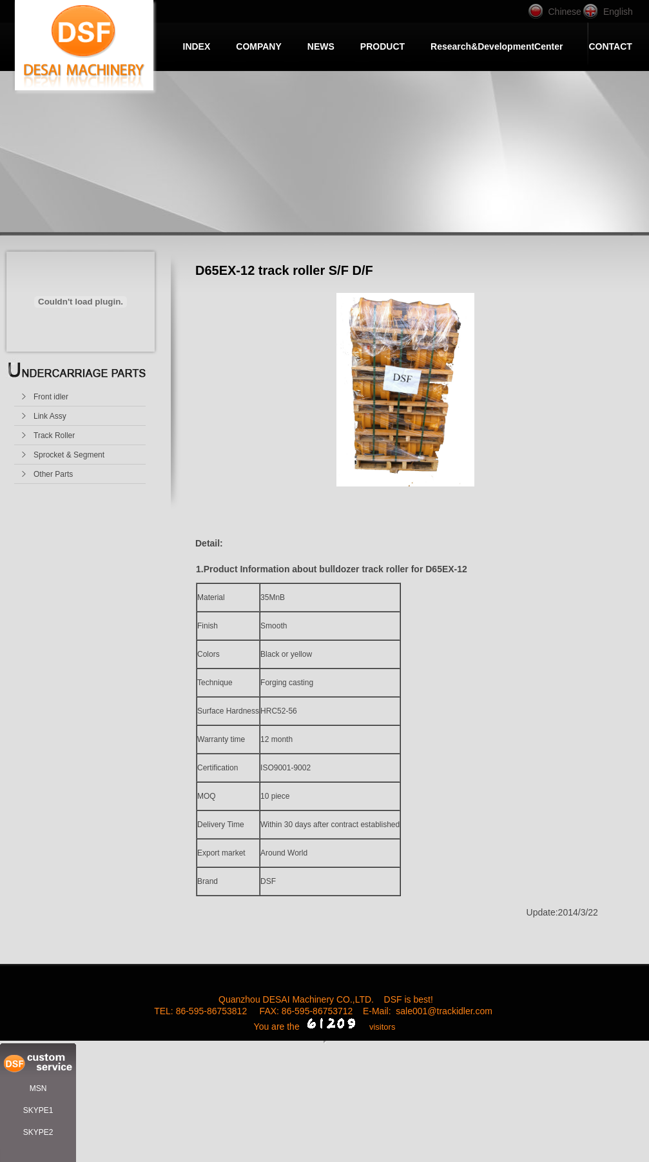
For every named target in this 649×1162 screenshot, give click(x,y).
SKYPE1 (38, 1110)
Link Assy (50, 416)
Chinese (564, 11)
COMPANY (259, 46)
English (618, 11)
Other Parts (53, 474)
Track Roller (54, 435)
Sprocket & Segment (69, 454)
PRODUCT (382, 46)
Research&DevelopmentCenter (497, 46)
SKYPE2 (38, 1132)
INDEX (197, 46)
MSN (38, 1088)
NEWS (320, 46)
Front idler (51, 396)
